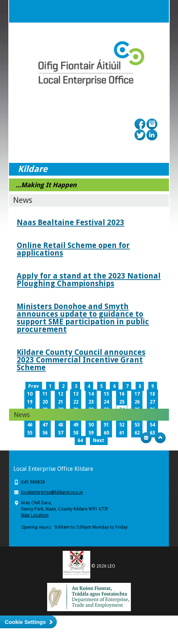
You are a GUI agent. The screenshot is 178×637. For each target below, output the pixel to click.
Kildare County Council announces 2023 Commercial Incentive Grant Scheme (81, 360)
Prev (33, 386)
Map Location (35, 515)
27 (152, 402)
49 (75, 425)
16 (121, 394)
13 (75, 394)
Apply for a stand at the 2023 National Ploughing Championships (89, 279)
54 (152, 425)
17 (137, 394)
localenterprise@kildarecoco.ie (52, 492)
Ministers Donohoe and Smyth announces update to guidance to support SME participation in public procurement (83, 318)
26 (137, 402)
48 (60, 425)
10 (29, 394)
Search (143, 11)
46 (29, 425)
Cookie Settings (25, 622)
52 (121, 425)
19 (29, 402)
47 (44, 425)
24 (106, 402)
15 (106, 394)
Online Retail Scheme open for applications (73, 249)
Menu (157, 11)
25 (121, 402)
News (22, 414)
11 (44, 394)
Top (160, 437)
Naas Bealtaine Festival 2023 (70, 222)
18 (152, 394)
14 (91, 394)
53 (137, 425)
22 (75, 402)
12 (60, 394)
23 (91, 402)
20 (44, 402)
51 (106, 425)
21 (60, 402)
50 (91, 425)
